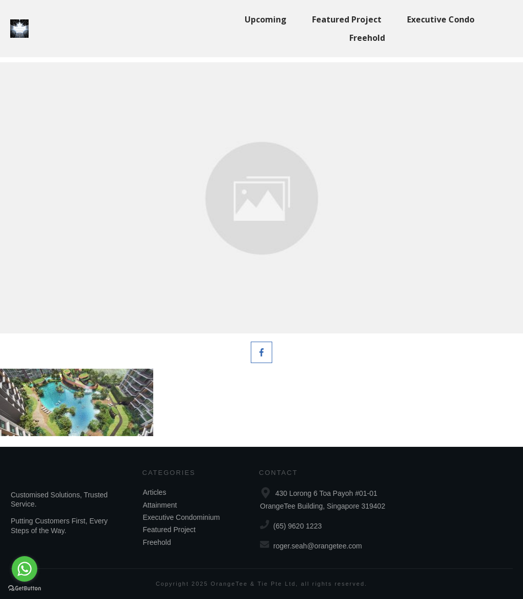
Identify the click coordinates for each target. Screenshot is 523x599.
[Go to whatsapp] (24, 569)
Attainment (160, 505)
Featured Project (169, 529)
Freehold (157, 542)
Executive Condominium (181, 517)
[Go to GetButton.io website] (24, 588)
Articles (155, 492)
